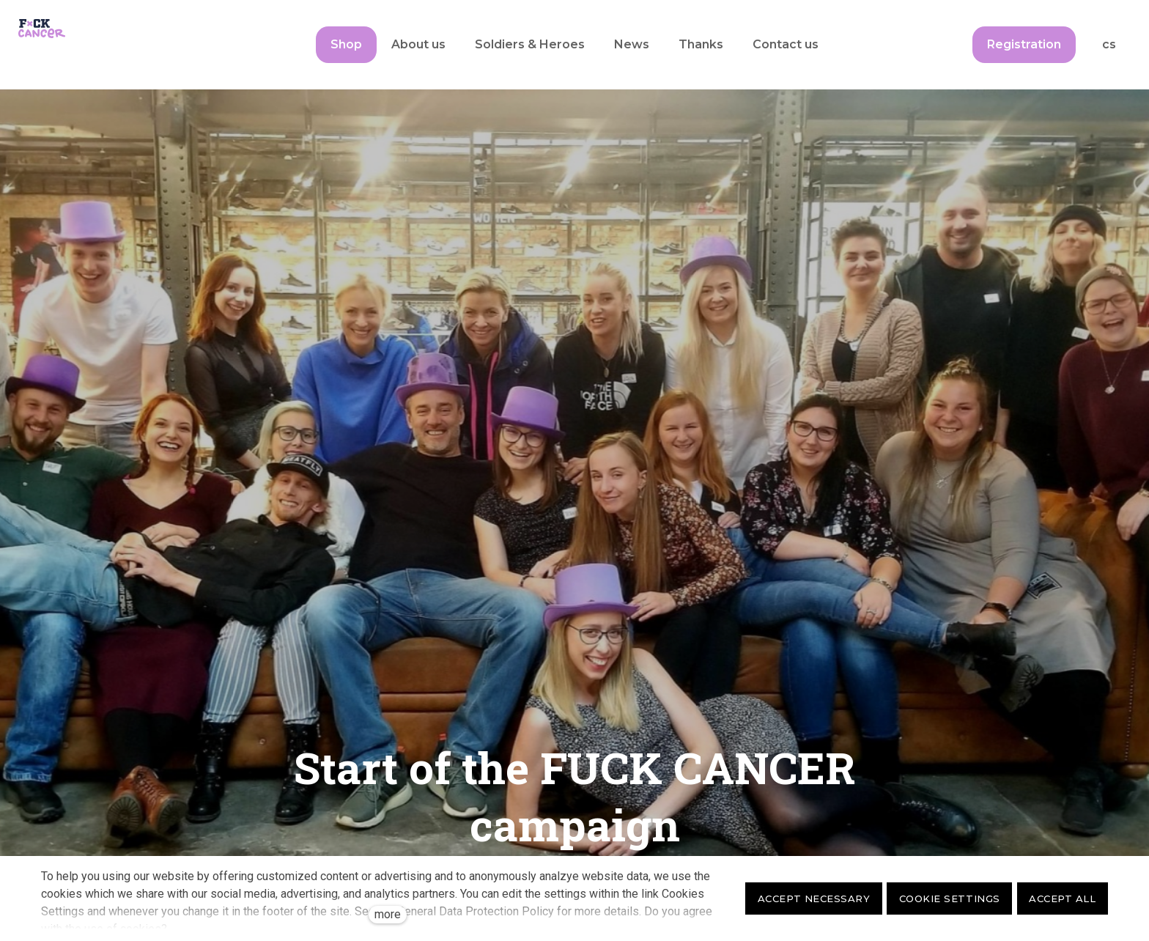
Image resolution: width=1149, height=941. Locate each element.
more (387, 914)
